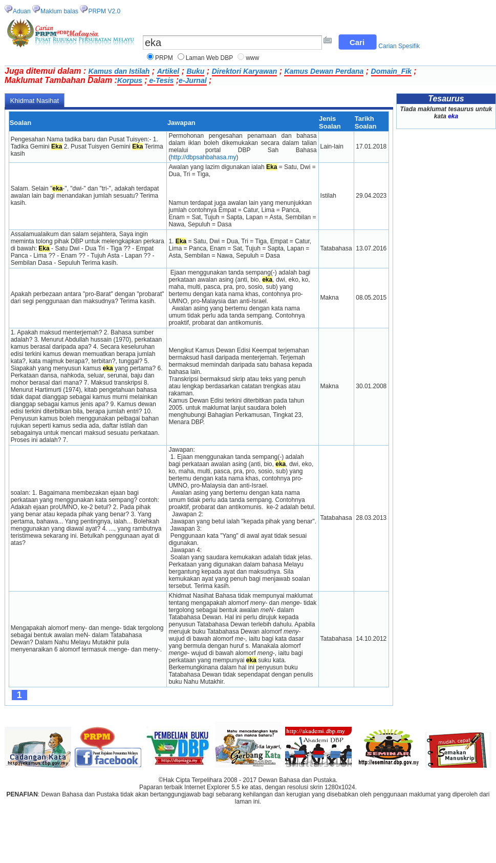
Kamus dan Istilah (119, 71)
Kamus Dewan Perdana (323, 71)
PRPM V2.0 (104, 11)
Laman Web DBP (209, 57)
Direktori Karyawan (244, 71)
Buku (195, 71)
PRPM (164, 57)
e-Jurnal (192, 80)
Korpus (129, 80)
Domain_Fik (391, 71)
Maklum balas (59, 11)
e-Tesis (160, 80)
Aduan (22, 11)
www (252, 57)
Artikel (168, 71)
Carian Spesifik (399, 46)
